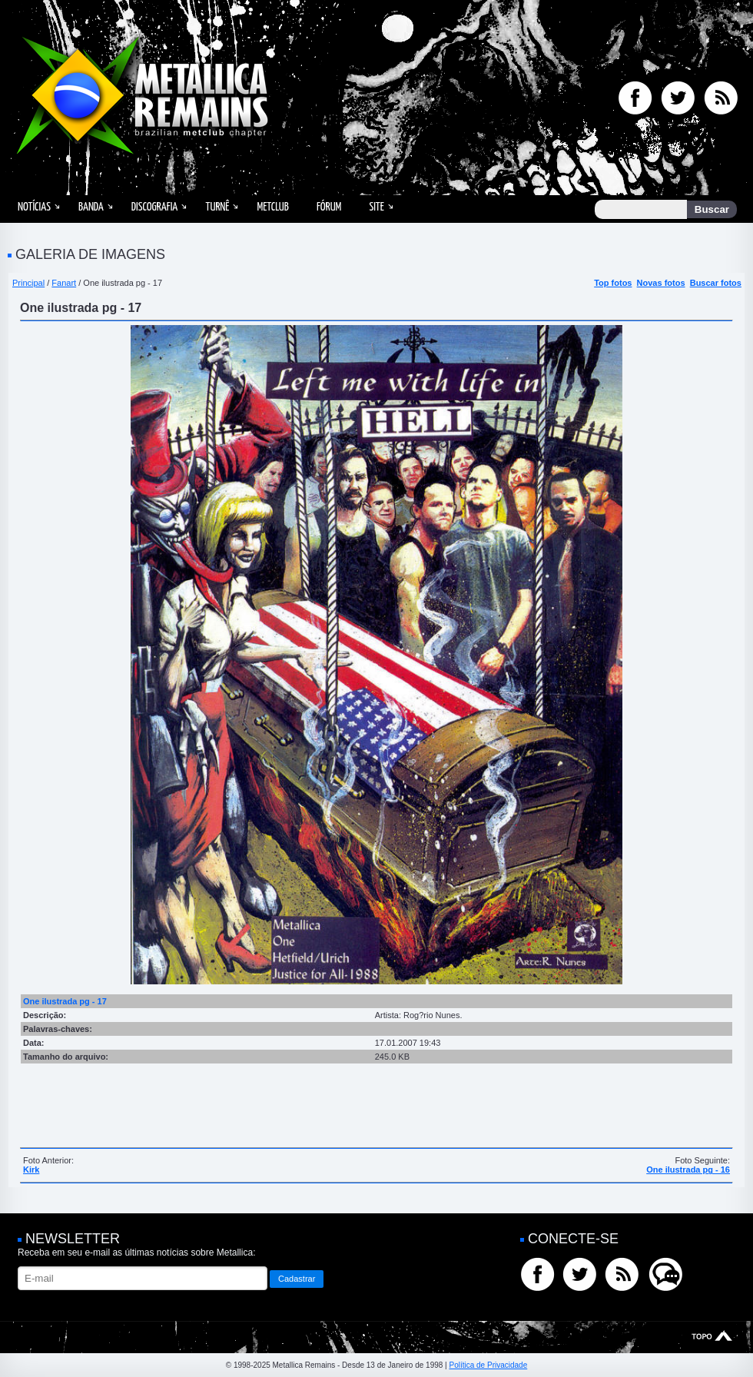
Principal (28, 282)
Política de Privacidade (488, 1365)
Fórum (329, 207)
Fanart (63, 282)
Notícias (34, 207)
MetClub (272, 207)
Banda (91, 207)
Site (376, 207)
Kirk (31, 1169)
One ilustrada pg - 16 (688, 1169)
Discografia (154, 207)
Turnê (217, 207)
